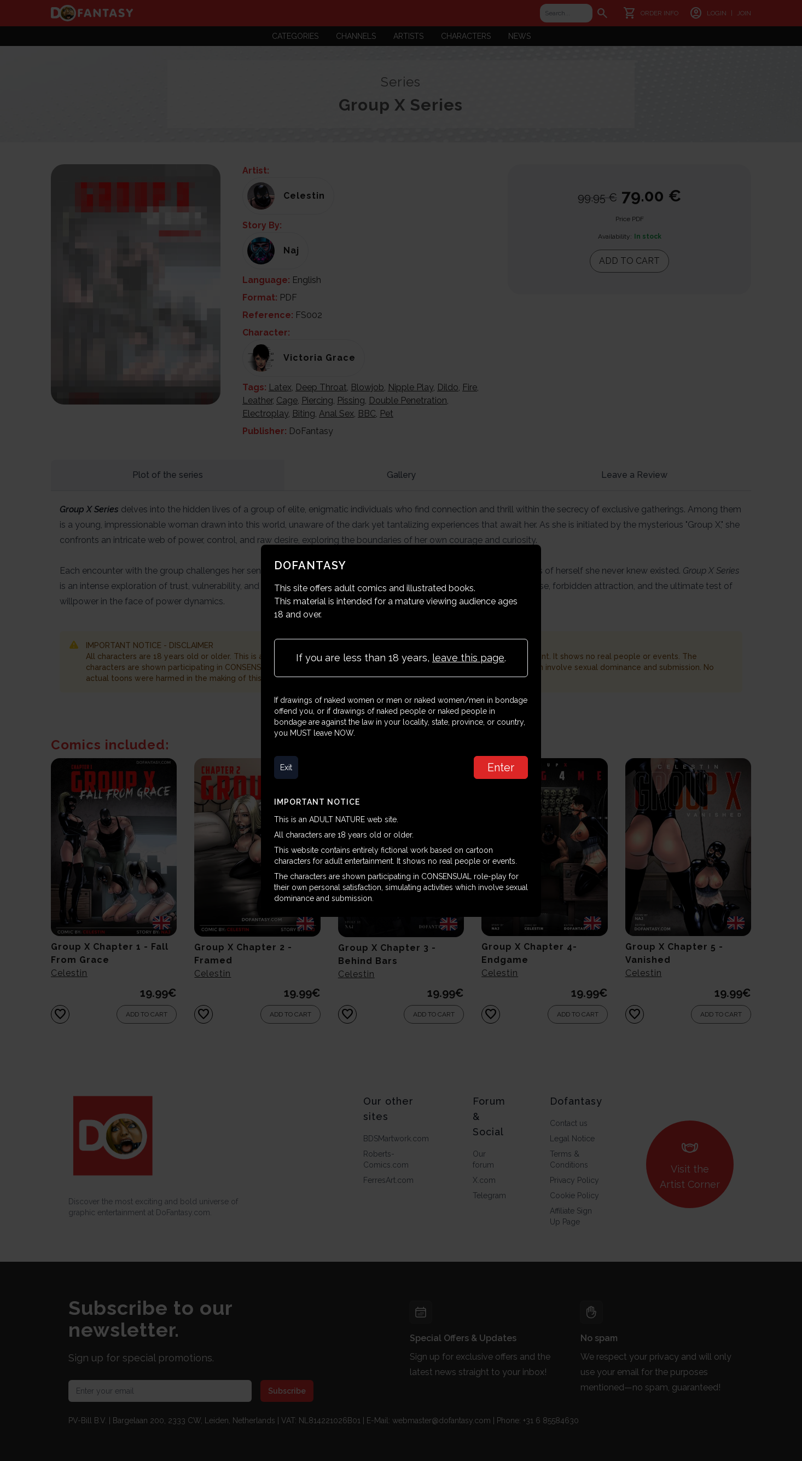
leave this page (468, 657)
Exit (286, 767)
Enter (500, 767)
